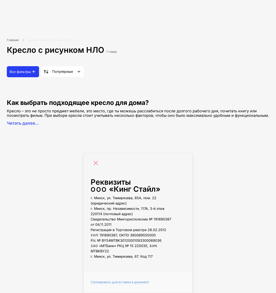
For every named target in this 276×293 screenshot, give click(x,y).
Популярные (62, 71)
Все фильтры (20, 72)
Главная (13, 40)
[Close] (97, 163)
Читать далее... (23, 123)
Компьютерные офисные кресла (51, 40)
